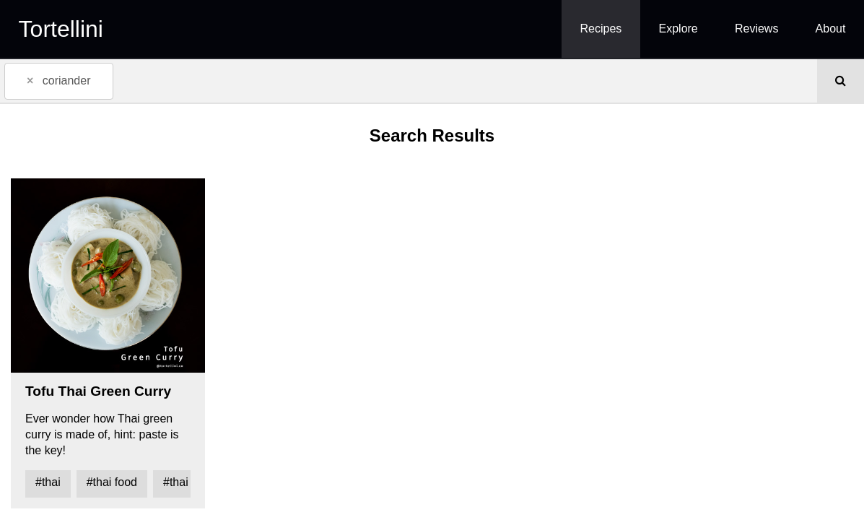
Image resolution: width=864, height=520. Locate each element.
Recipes (601, 28)
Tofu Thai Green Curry (98, 391)
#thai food (112, 482)
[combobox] (408, 81)
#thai (48, 482)
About (831, 28)
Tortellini (61, 29)
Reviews (756, 28)
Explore (678, 28)
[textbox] (138, 80)
